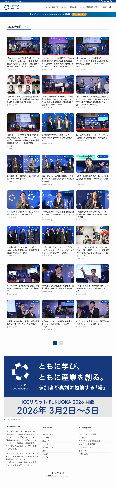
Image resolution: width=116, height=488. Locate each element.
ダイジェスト (49, 435)
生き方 (47, 467)
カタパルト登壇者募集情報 (91, 446)
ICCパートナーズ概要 (89, 435)
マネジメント (49, 457)
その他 (47, 473)
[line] (105, 1)
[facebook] (99, 1)
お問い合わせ (86, 467)
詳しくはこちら (79, 14)
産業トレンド (49, 462)
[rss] (110, 1)
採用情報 (84, 441)
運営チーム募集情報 (89, 451)
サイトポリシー (87, 457)
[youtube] (107, 1)
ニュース (48, 446)
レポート (48, 441)
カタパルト (48, 451)
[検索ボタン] (109, 7)
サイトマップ (86, 462)
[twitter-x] (102, 1)
